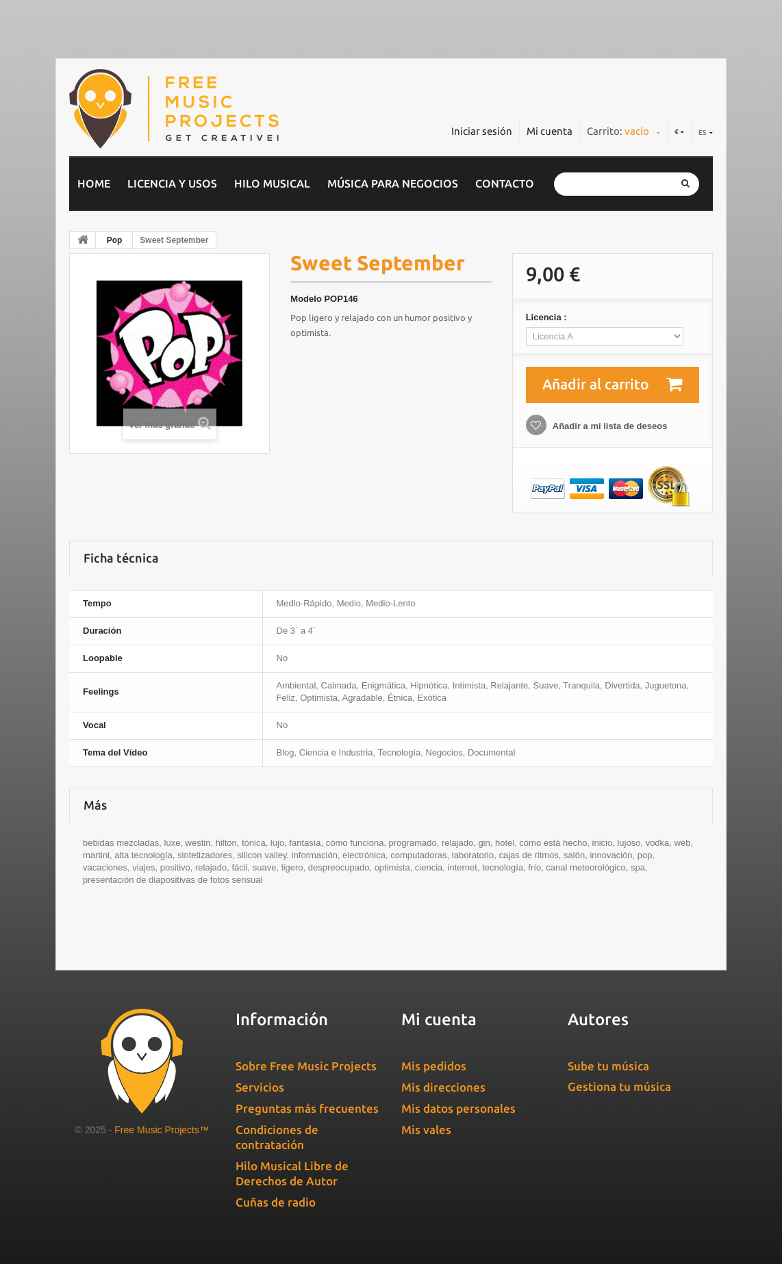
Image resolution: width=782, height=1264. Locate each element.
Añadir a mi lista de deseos (609, 426)
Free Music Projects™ (161, 1129)
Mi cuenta (549, 131)
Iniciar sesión (481, 131)
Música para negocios (392, 183)
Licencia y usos (172, 183)
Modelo (306, 299)
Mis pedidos (433, 1065)
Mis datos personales (458, 1108)
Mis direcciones (443, 1087)
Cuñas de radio (276, 1202)
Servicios (260, 1087)
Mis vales (426, 1129)
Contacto (504, 183)
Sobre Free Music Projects (306, 1065)
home (93, 183)
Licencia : (548, 317)
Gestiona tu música (619, 1086)
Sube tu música (608, 1065)
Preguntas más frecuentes (307, 1108)
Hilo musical (272, 183)
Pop (115, 240)
